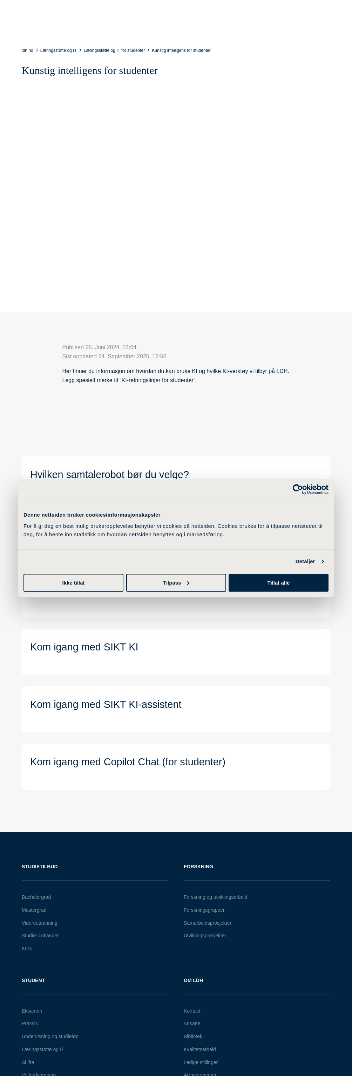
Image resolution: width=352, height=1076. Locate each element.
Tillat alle (279, 583)
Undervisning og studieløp (50, 1036)
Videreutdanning (39, 923)
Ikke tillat (73, 583)
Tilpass (176, 583)
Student (33, 980)
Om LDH (193, 980)
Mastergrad (34, 910)
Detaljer (305, 561)
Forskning (198, 866)
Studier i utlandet (40, 935)
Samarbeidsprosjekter (207, 923)
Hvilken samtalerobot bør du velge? (109, 474)
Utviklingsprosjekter (205, 935)
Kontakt (192, 1011)
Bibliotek (193, 1036)
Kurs (27, 948)
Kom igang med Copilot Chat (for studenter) (127, 761)
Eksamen (32, 1011)
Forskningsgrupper (204, 910)
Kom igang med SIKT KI (84, 647)
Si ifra (28, 1062)
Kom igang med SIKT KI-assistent (106, 704)
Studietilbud (40, 866)
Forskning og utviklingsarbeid (215, 897)
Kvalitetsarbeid (200, 1049)
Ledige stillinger (201, 1062)
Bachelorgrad (36, 897)
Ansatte (192, 1023)
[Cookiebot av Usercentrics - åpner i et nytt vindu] (298, 489)
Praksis (30, 1023)
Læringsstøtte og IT (43, 1049)
